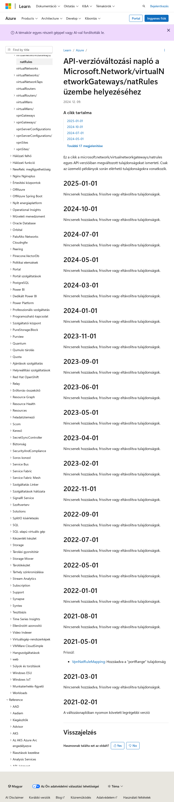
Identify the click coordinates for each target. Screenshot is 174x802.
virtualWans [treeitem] (24, 102)
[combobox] (29, 49)
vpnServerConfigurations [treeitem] (33, 129)
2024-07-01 (75, 133)
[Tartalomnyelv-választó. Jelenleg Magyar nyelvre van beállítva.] (15, 786)
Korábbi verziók (39, 797)
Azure (80, 50)
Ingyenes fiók (156, 18)
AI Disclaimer (14, 797)
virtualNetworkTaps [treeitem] (29, 82)
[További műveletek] (165, 50)
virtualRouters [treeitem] (26, 88)
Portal (136, 18)
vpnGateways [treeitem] (25, 115)
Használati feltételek (137, 797)
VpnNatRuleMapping (88, 661)
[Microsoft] (8, 6)
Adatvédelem (106, 797)
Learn (67, 50)
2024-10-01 (75, 127)
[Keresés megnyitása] (143, 6)
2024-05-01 (75, 139)
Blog (59, 797)
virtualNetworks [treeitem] (27, 68)
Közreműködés (81, 797)
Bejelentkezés (159, 6)
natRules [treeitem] (26, 62)
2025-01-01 (75, 121)
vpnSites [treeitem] (22, 142)
